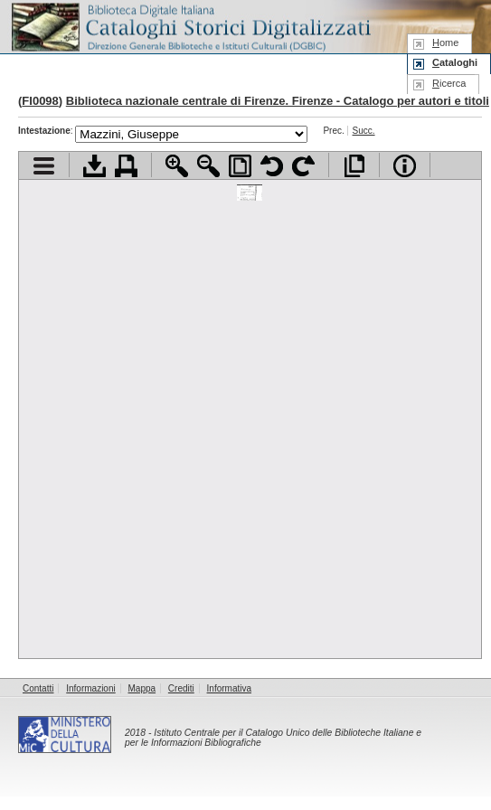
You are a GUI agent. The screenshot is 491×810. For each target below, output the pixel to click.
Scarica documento (94, 166)
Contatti (38, 688)
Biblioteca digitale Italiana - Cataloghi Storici (190, 26)
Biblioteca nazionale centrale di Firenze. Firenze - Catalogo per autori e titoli (277, 101)
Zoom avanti (176, 166)
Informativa (229, 688)
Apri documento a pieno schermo (354, 166)
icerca (449, 83)
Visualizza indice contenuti (44, 166)
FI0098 (40, 101)
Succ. (364, 131)
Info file (404, 166)
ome (445, 42)
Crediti (181, 688)
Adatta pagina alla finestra (240, 166)
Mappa (142, 688)
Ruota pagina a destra (303, 166)
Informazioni (90, 688)
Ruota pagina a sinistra (271, 166)
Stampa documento (126, 166)
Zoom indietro (208, 166)
